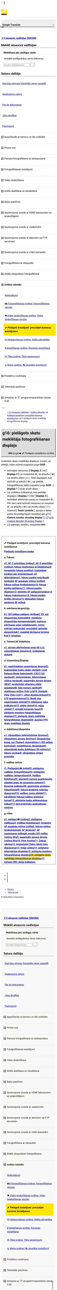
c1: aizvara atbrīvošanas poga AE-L (23, 647)
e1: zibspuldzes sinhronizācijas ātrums (24, 735)
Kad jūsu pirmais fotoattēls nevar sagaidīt (24, 83)
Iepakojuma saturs (12, 94)
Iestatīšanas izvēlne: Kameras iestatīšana (27, 348)
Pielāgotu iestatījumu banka (19, 551)
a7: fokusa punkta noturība (31, 577)
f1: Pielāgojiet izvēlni (16, 768)
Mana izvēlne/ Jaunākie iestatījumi (26, 365)
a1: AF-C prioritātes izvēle (18, 563)
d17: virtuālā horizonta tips (24, 709)
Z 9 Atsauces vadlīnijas (19, 412)
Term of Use (13, 892)
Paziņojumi (8, 126)
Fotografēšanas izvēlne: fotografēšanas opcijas (27, 305)
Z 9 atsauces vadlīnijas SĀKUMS (19, 38)
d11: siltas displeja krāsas (32, 695)
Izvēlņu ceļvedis (38, 412)
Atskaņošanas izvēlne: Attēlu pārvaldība (27, 339)
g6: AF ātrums (25, 830)
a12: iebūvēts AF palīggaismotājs (30, 591)
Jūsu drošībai (9, 115)
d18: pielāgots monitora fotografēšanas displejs (23, 713)
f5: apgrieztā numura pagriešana (32, 779)
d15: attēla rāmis (24, 705)
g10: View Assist (24, 840)
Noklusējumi (11, 295)
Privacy (11, 889)
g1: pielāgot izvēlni (15, 819)
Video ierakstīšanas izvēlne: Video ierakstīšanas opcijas (24, 317)
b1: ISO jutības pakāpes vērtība (20, 614)
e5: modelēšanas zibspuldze (28, 745)
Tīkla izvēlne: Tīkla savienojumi (22, 356)
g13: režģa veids (24, 847)
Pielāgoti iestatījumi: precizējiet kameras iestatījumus (28, 329)
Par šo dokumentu (12, 104)
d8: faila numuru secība (26, 687)
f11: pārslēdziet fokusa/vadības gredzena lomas (25, 797)
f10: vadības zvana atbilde (29, 793)
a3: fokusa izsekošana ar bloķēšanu (29, 567)
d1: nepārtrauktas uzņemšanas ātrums (24, 666)
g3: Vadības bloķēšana (25, 823)
